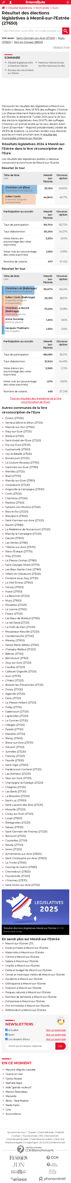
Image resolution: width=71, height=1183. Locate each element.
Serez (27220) (13, 849)
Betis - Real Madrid (17, 1100)
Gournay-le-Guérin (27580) (21, 867)
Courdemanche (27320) (19, 636)
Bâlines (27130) (14, 653)
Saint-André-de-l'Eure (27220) (23, 440)
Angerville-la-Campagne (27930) (24, 489)
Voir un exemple (56, 1030)
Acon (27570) (13, 676)
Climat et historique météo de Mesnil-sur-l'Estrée (35, 974)
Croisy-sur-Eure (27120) (19, 813)
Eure (55, 7)
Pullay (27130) (13, 707)
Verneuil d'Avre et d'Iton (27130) (24, 422)
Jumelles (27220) (15, 751)
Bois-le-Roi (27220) (16, 511)
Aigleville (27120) (15, 693)
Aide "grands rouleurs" (19, 1087)
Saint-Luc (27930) (15, 800)
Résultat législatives (20, 7)
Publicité (60, 1132)
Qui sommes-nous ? (17, 1132)
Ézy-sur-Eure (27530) (17, 444)
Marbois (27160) (14, 502)
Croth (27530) (13, 493)
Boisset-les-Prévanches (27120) (24, 684)
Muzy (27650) (13, 600)
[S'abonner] (35, 1046)
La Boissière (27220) (17, 796)
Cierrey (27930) (14, 587)
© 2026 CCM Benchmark (52, 1142)
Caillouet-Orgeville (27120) (20, 671)
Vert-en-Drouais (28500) (28, 42)
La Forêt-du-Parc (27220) (20, 627)
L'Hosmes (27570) (16, 880)
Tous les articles (30, 1136)
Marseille (11, 1096)
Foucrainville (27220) (17, 876)
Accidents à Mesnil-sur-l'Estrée (24, 979)
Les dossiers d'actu (17, 1039)
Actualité (11, 1030)
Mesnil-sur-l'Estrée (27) (19, 943)
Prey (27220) (13, 556)
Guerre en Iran (14, 1074)
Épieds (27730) (14, 729)
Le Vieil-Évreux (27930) (19, 582)
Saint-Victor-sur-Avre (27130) (22, 885)
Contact (17, 1136)
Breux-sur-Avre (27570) (19, 742)
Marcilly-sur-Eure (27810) (20, 480)
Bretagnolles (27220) (17, 822)
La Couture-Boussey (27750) (22, 462)
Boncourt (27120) (15, 836)
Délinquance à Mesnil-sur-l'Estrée (25, 983)
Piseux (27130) (13, 613)
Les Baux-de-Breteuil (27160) (22, 618)
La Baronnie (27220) (17, 596)
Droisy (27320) (14, 689)
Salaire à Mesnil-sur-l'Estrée (21, 961)
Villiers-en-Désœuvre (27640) (23, 573)
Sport (9, 1034)
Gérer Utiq (59, 1139)
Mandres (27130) (15, 733)
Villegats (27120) (15, 725)
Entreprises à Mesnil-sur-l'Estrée (25, 1001)
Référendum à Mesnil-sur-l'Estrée (25, 1010)
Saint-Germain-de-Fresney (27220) (26, 831)
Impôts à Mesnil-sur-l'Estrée (22, 965)
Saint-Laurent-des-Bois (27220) (24, 804)
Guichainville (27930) (17, 449)
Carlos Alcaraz (14, 1078)
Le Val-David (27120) (17, 622)
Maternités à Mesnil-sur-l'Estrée (24, 952)
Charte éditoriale (46, 1132)
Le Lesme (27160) (16, 609)
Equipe (32, 1132)
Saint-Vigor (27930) (16, 765)
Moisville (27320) (15, 809)
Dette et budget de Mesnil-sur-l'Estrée (28, 970)
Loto (8, 1109)
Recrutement (52, 1136)
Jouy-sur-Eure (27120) (18, 662)
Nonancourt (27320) (17, 458)
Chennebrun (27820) (17, 871)
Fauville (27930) (14, 760)
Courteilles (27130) (16, 840)
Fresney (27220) (15, 756)
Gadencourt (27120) (16, 711)
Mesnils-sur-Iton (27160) (19, 427)
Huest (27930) (13, 591)
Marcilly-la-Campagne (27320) (23, 533)
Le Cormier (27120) (16, 720)
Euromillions (13, 1114)
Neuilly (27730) (14, 845)
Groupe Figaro (31, 1142)
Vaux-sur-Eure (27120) (18, 778)
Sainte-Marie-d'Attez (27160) (22, 645)
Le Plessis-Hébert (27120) (20, 702)
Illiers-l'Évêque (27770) (18, 551)
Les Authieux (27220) (18, 773)
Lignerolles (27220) (16, 716)
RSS (41, 1136)
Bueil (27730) (13, 476)
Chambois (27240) (16, 498)
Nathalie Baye (14, 1083)
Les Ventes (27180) (16, 542)
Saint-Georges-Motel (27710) (22, 564)
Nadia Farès (13, 1105)
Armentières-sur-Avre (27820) (23, 853)
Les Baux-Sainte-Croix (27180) (23, 569)
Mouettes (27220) (16, 605)
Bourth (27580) (14, 525)
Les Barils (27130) (15, 791)
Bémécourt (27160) (16, 658)
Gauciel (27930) (14, 538)
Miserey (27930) (15, 640)
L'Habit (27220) (14, 680)
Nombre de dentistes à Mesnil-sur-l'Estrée (31, 997)
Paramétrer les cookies (41, 1139)
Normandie (42, 7)
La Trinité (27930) (15, 862)
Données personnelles (17, 1139)
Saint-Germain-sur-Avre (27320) (35, 38)
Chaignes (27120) (15, 787)
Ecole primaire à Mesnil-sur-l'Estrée (26, 947)
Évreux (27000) (14, 418)
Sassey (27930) (14, 827)
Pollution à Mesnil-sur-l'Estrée (23, 988)
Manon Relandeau (17, 1091)
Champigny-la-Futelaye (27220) (24, 782)
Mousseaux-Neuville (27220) (22, 631)
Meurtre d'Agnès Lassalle (21, 1069)
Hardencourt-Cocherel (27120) (23, 769)
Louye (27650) (13, 818)
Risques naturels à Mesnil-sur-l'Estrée (28, 992)
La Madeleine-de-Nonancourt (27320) (27, 529)
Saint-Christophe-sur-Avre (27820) (26, 858)
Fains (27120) (13, 698)
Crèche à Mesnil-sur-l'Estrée (22, 956)
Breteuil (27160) (14, 436)
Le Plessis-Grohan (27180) (21, 560)
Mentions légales (14, 1142)
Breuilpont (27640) (16, 516)
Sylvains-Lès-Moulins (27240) (22, 507)
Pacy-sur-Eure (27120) (18, 431)
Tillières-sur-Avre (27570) (20, 547)
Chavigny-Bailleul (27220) (20, 649)
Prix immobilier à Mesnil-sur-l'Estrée (27, 1005)
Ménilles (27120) (15, 471)
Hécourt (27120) (14, 747)
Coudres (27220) (15, 667)
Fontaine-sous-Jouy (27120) (21, 578)
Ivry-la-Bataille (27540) (18, 453)
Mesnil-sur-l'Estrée (47, 62)
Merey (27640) (14, 738)
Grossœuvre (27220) (17, 485)
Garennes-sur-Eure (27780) (21, 467)
